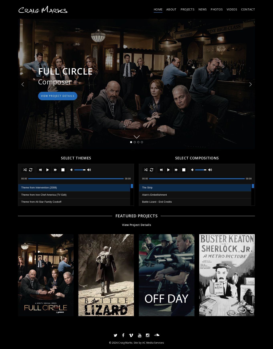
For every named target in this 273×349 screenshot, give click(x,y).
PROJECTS (187, 9)
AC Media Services (153, 342)
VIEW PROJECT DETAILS (57, 96)
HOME (158, 9)
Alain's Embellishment (154, 194)
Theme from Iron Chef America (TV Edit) (44, 194)
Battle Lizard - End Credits (157, 201)
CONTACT (248, 9)
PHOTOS (217, 9)
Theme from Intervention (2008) (39, 187)
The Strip (147, 187)
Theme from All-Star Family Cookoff (41, 201)
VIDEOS (232, 9)
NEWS (202, 9)
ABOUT (171, 9)
